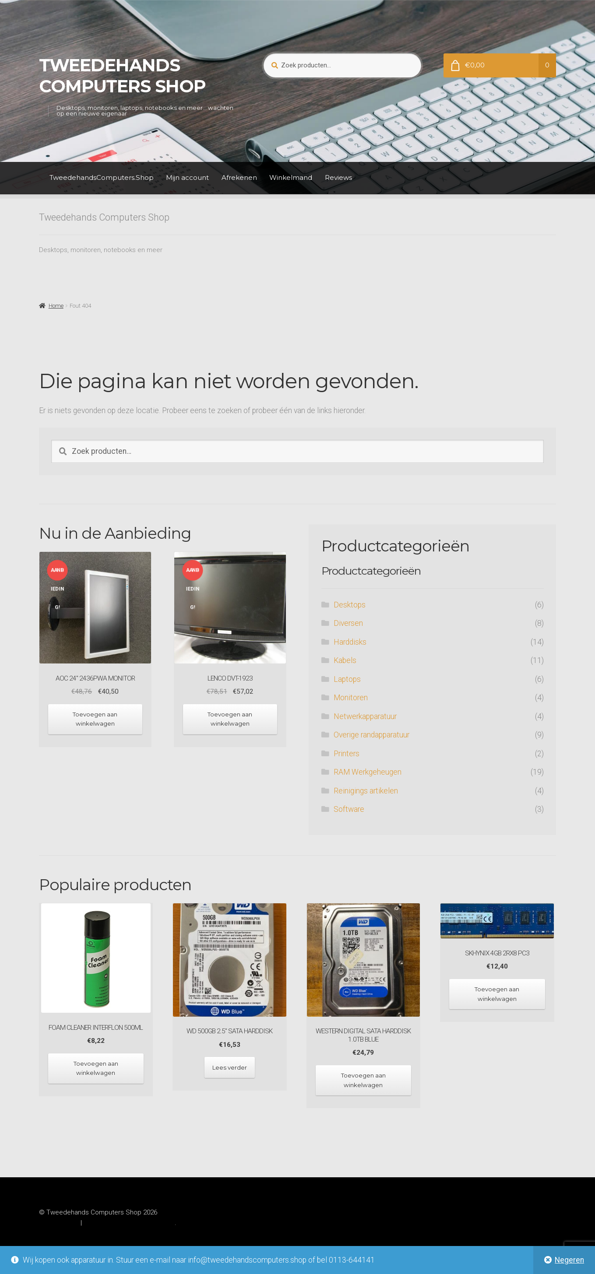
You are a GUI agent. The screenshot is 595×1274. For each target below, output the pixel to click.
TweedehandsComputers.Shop (101, 177)
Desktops (350, 604)
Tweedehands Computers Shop (122, 76)
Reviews (338, 177)
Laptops (347, 679)
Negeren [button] (569, 1260)
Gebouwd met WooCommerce (129, 1223)
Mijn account (187, 177)
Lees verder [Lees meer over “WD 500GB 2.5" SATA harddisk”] (229, 1067)
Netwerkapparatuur (365, 716)
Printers (346, 753)
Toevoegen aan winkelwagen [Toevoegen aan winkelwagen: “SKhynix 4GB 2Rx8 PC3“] (497, 994)
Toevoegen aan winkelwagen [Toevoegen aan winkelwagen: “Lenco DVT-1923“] (230, 719)
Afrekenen (239, 177)
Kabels (345, 660)
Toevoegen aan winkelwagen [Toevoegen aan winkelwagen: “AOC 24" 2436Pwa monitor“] (95, 719)
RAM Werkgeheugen (367, 772)
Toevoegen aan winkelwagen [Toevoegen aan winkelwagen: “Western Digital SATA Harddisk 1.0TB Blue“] (363, 1080)
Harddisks (350, 642)
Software (349, 809)
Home (56, 305)
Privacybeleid (58, 1223)
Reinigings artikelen (366, 790)
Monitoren (351, 697)
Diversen (348, 623)
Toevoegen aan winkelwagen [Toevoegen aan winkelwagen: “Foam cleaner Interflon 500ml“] (96, 1068)
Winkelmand (290, 177)
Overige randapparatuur (371, 734)
